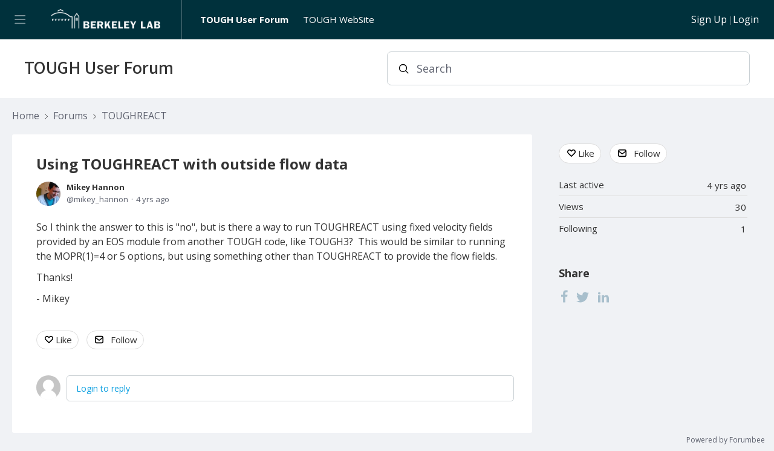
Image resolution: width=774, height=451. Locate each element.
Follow (124, 340)
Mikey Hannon (96, 187)
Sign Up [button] (709, 20)
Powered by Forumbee (725, 440)
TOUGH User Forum (244, 19)
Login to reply (103, 388)
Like (64, 340)
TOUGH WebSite (338, 19)
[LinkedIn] (603, 296)
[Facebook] (564, 296)
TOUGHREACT (134, 116)
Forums (70, 116)
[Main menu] (19, 19)
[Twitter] (583, 296)
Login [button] (746, 20)
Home (25, 116)
